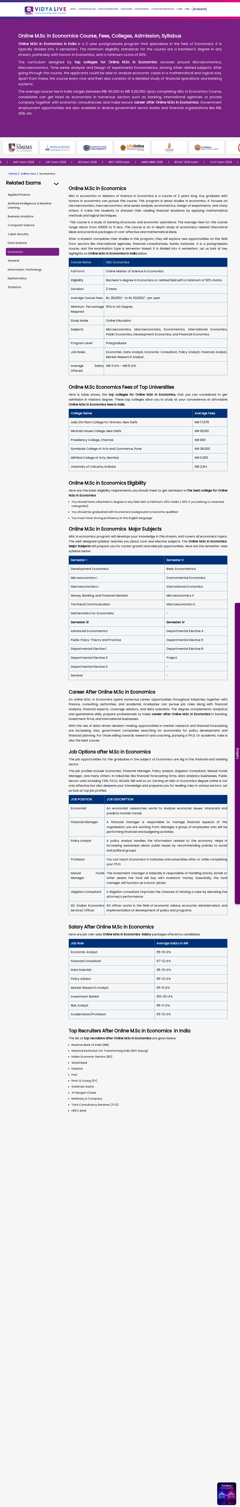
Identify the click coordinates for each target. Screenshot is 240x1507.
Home (73, 9)
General (13, 261)
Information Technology (25, 270)
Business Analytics (20, 216)
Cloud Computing (87, 9)
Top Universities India (108, 9)
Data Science (17, 243)
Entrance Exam (142, 9)
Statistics (14, 287)
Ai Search (200, 9)
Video (179, 9)
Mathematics (17, 278)
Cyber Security (18, 234)
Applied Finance (19, 195)
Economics (15, 252)
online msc (28, 174)
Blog (187, 9)
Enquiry (237, 753)
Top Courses (127, 9)
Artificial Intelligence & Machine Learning (30, 205)
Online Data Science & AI (163, 9)
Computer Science (21, 225)
